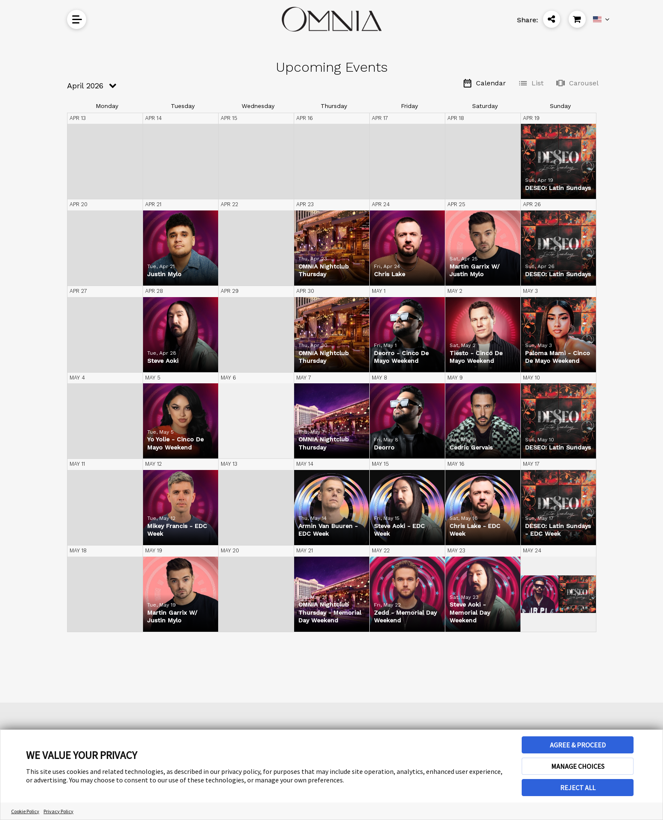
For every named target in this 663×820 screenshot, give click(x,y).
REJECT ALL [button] (578, 787)
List (530, 83)
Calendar (484, 83)
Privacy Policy (58, 811)
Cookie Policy (25, 811)
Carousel (577, 83)
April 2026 (85, 85)
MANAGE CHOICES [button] (578, 766)
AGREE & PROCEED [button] (578, 745)
